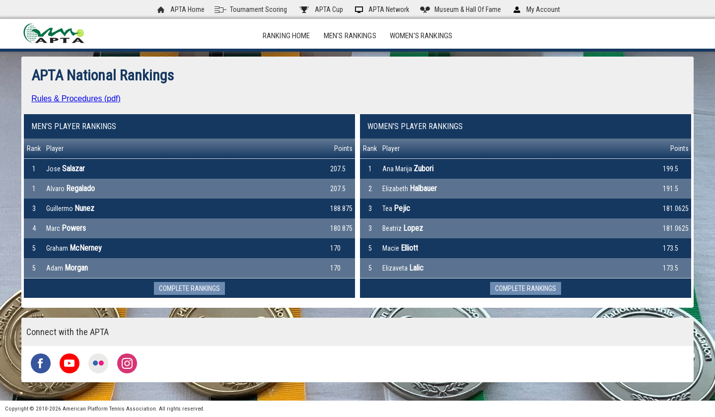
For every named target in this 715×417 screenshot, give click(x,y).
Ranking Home (286, 35)
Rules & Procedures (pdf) (76, 98)
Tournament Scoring (250, 9)
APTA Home (180, 9)
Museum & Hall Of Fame (460, 9)
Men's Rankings (350, 35)
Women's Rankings (421, 35)
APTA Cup (320, 9)
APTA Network (381, 9)
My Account (535, 9)
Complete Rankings (189, 288)
